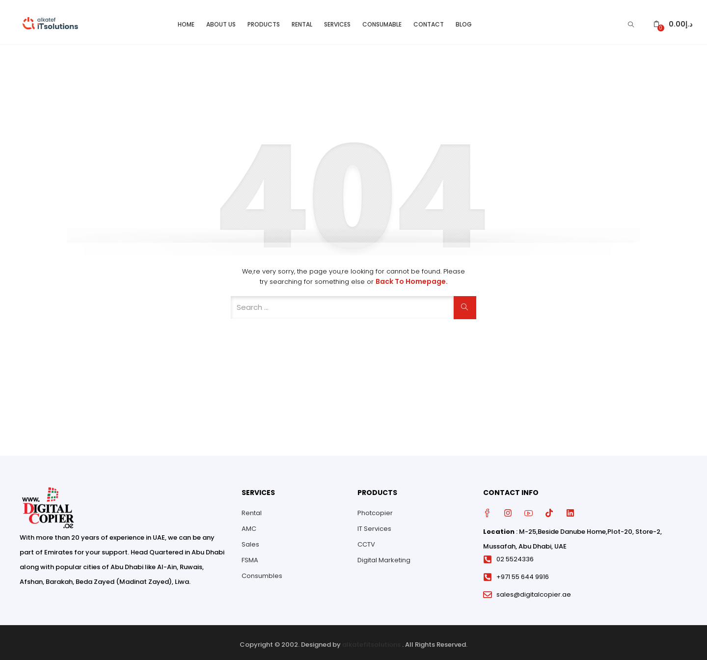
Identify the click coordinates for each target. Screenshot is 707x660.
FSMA (250, 555)
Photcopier (375, 508)
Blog (464, 20)
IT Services (374, 524)
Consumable (382, 20)
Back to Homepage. (412, 277)
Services (337, 20)
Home (186, 20)
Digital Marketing (383, 555)
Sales (250, 540)
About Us (221, 20)
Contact (428, 20)
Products (263, 20)
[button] (672, 20)
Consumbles (262, 571)
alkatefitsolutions (371, 640)
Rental (302, 20)
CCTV (366, 540)
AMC (249, 524)
